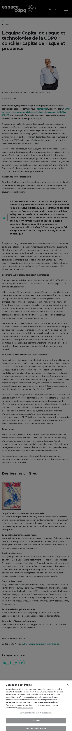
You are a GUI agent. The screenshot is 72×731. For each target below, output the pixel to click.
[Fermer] (68, 686)
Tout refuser (36, 721)
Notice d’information (25, 708)
